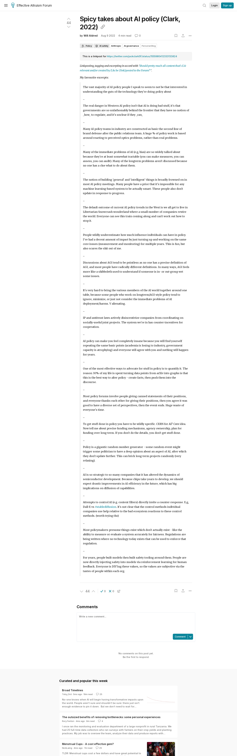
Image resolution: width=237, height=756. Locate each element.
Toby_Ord (67, 694)
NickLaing (67, 748)
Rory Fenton (68, 721)
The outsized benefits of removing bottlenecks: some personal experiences (111, 717)
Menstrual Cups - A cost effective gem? (88, 744)
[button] (103, 591)
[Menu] (6, 5)
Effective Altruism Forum (31, 5)
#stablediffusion (105, 506)
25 (98, 694)
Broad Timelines (72, 690)
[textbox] (135, 623)
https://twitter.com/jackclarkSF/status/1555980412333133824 (142, 56)
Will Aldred (91, 35)
